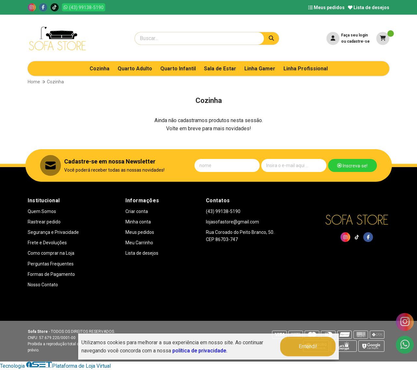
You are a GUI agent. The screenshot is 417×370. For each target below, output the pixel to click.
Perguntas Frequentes (51, 263)
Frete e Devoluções (47, 242)
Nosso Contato (43, 284)
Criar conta (136, 211)
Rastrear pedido (44, 221)
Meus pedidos (326, 7)
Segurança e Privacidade (53, 232)
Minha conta (138, 221)
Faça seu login (354, 35)
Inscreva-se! (352, 165)
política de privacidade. (199, 351)
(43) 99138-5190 (223, 211)
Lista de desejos (368, 7)
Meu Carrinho (139, 242)
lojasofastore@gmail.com (232, 221)
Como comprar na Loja (51, 253)
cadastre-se (358, 41)
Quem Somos (42, 211)
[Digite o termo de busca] (199, 38)
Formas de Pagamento (51, 274)
